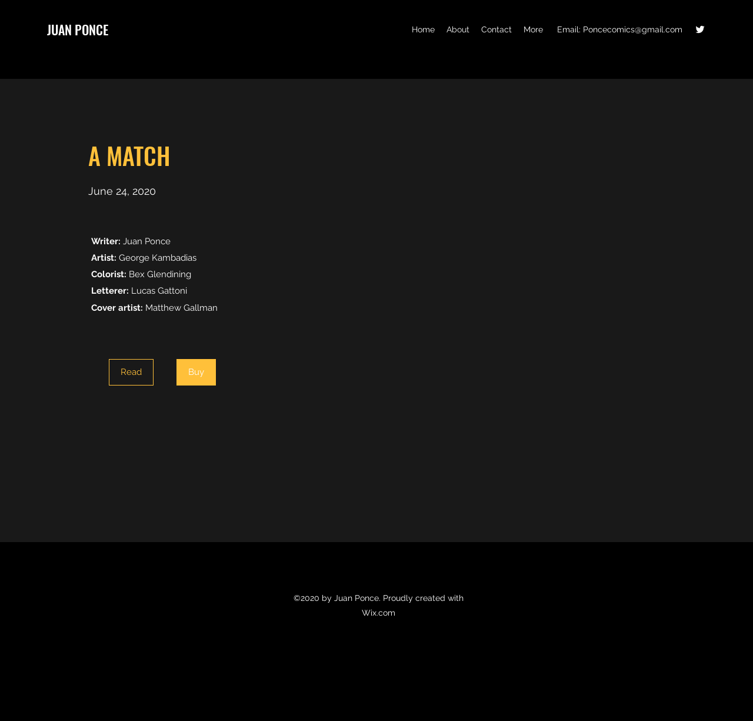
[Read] (131, 372)
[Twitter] (700, 29)
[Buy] (196, 372)
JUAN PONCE (77, 29)
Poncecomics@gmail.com (632, 29)
